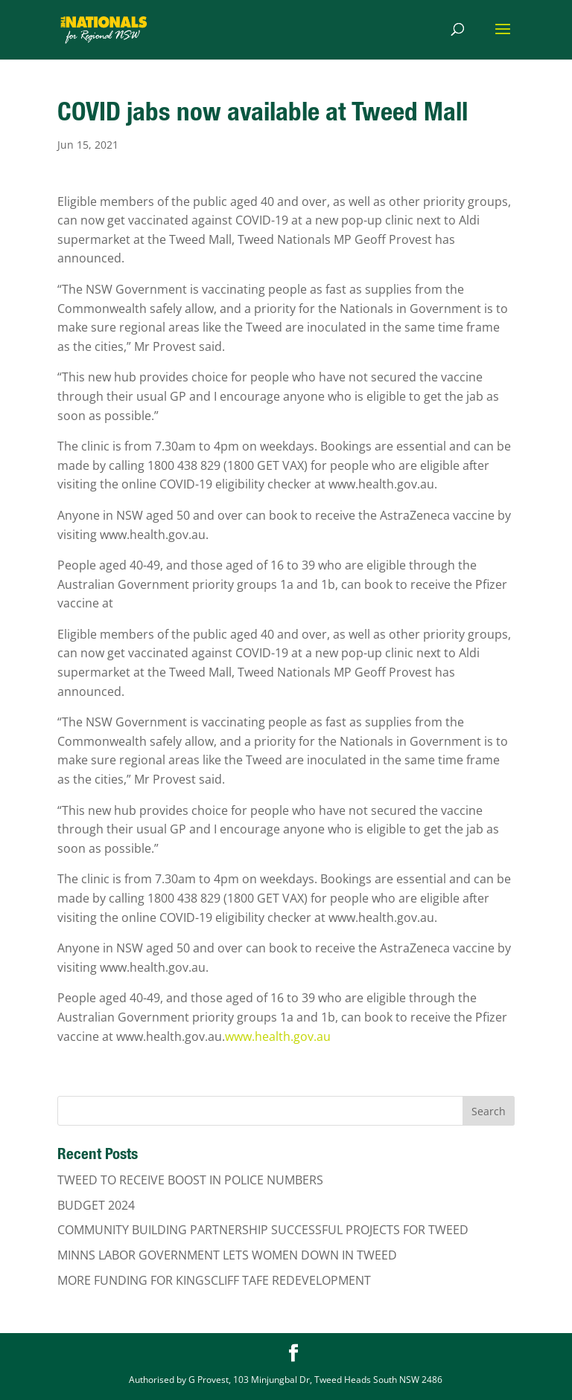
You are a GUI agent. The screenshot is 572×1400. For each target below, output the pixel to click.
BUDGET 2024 (96, 1205)
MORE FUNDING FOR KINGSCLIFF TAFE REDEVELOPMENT (214, 1280)
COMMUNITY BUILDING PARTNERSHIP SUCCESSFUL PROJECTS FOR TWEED (262, 1230)
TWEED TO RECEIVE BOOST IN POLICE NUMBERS (190, 1180)
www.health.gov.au (278, 1036)
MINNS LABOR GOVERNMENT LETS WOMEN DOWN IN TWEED (227, 1255)
